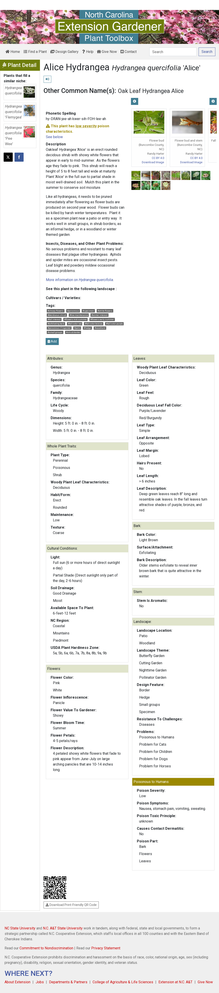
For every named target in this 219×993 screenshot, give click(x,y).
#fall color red (74, 323)
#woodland (100, 328)
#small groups (55, 332)
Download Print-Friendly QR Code (71, 905)
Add (52, 341)
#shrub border (73, 332)
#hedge (87, 328)
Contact (129, 52)
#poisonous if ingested (59, 328)
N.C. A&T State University (63, 928)
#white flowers (105, 311)
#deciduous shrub (57, 315)
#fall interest (54, 319)
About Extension (17, 982)
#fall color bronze (93, 323)
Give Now (107, 52)
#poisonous (73, 311)
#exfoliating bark (56, 323)
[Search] (173, 51)
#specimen (88, 311)
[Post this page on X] (8, 157)
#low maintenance (79, 315)
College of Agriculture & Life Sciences (123, 982)
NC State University (20, 928)
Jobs (40, 982)
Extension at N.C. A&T (175, 982)
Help (88, 52)
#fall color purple (114, 323)
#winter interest (99, 315)
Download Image (153, 162)
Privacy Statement (105, 948)
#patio (77, 328)
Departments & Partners (68, 982)
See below (54, 137)
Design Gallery (64, 52)
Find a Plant (35, 52)
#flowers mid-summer (75, 319)
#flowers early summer (102, 319)
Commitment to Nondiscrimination (46, 948)
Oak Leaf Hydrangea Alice (151, 90)
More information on (79, 280)
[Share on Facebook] (19, 157)
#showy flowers (56, 311)
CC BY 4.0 (158, 158)
